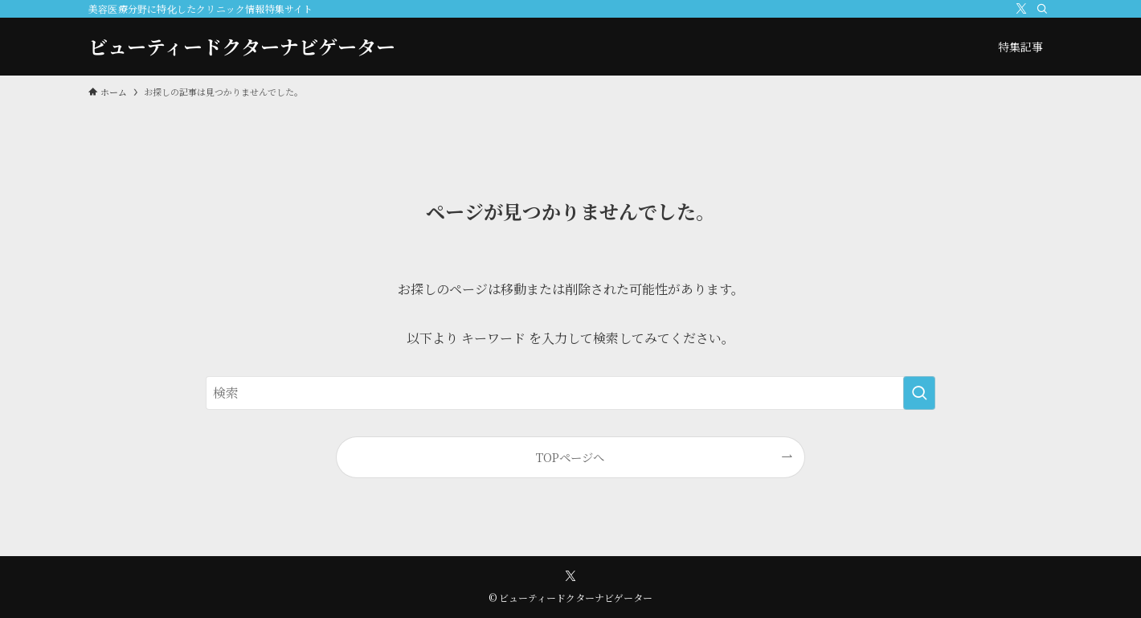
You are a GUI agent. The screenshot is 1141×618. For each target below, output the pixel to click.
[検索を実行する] (919, 393)
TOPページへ (570, 456)
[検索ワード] (570, 393)
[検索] (1042, 9)
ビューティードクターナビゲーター (241, 46)
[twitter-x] (1021, 9)
